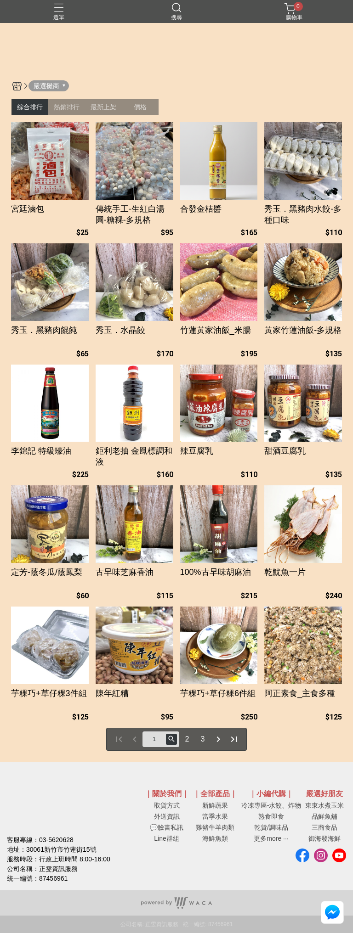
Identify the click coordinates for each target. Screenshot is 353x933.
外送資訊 (167, 816)
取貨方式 (167, 805)
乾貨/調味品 (271, 827)
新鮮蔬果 (215, 805)
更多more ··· (271, 838)
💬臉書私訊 (166, 827)
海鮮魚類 (215, 838)
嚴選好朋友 (324, 794)
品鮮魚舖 (324, 816)
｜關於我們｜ (167, 794)
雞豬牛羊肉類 (215, 827)
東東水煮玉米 (324, 805)
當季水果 (215, 816)
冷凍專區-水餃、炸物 (271, 805)
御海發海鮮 (324, 838)
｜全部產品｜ (215, 794)
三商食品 (324, 827)
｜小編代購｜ (271, 794)
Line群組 (166, 838)
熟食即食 (271, 816)
